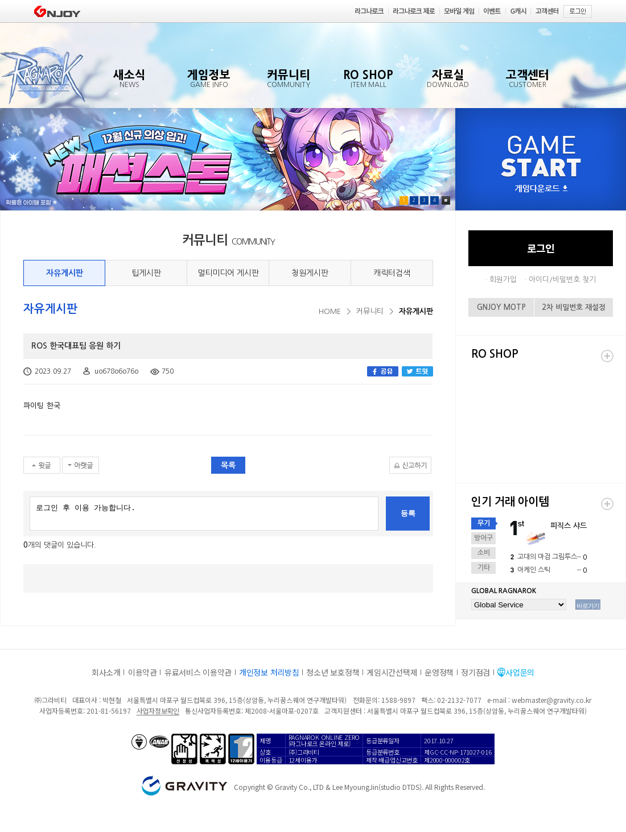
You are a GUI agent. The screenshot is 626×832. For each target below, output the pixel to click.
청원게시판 (309, 273)
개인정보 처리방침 (269, 672)
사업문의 (519, 672)
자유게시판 (64, 273)
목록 (228, 465)
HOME (330, 311)
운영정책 (439, 672)
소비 (483, 552)
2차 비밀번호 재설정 (574, 307)
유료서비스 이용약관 (198, 672)
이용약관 (142, 672)
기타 (483, 567)
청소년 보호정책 (332, 672)
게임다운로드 (541, 189)
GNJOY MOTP (501, 307)
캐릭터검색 (391, 273)
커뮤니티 (370, 311)
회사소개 (106, 672)
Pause (446, 200)
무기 (483, 523)
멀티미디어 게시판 (228, 273)
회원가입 (503, 279)
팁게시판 (146, 273)
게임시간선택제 (391, 672)
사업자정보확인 (158, 710)
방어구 (483, 538)
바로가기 (587, 605)
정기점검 (475, 672)
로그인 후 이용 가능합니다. (204, 513)
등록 (408, 513)
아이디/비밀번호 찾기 (562, 279)
